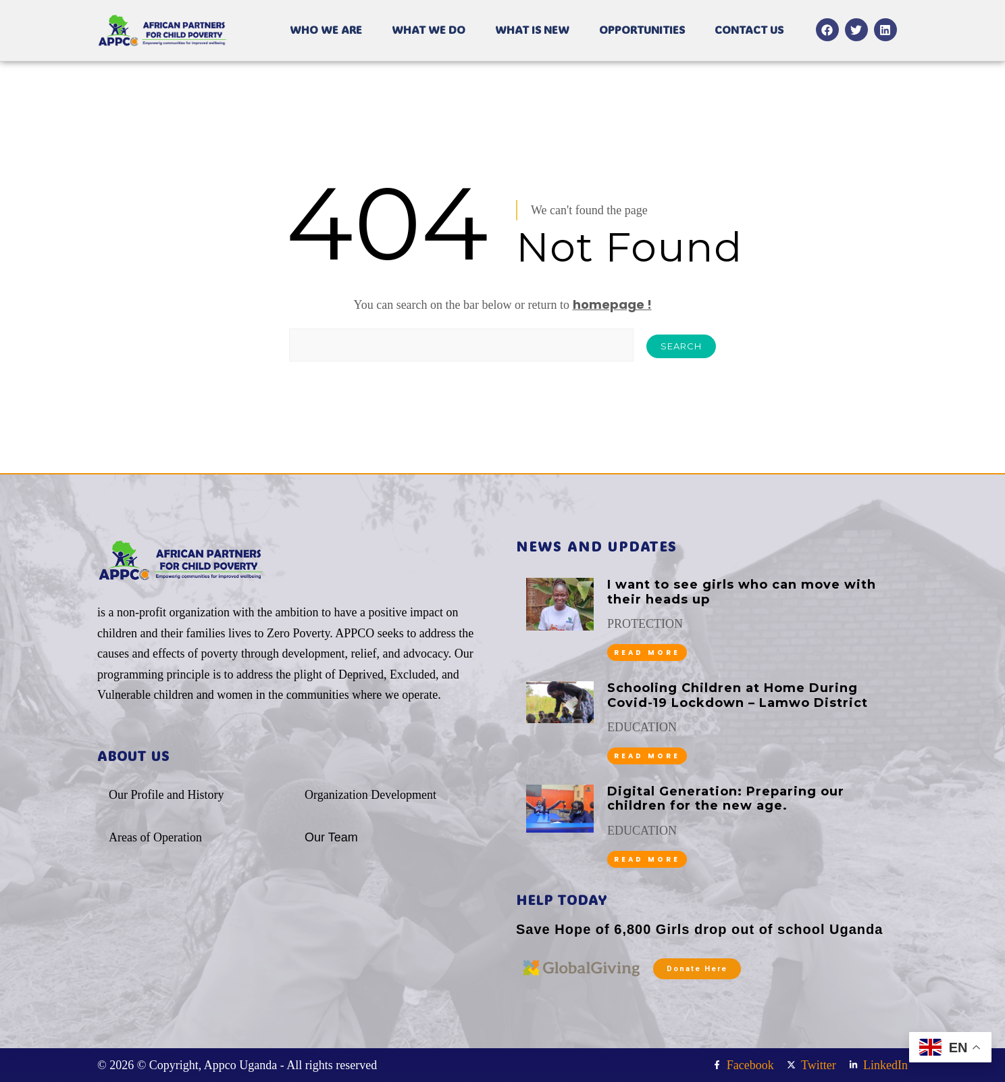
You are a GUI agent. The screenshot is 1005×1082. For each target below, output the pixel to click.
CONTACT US (749, 29)
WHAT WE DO (428, 29)
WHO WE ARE (326, 29)
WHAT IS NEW (532, 29)
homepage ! (612, 304)
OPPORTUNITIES (642, 29)
